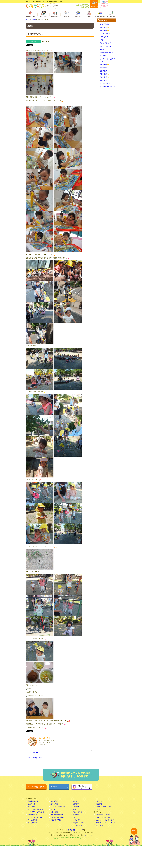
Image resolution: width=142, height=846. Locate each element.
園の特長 (76, 804)
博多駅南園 (31, 806)
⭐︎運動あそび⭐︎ (104, 37)
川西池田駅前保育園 (57, 817)
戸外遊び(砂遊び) (105, 43)
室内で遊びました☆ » (35, 758)
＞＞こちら (89, 835)
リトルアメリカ (105, 33)
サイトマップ (100, 809)
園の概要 (76, 806)
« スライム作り (33, 752)
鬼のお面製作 (104, 24)
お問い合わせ (100, 801)
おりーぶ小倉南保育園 (35, 809)
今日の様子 (103, 71)
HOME (28, 20)
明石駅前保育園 (56, 820)
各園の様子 (77, 820)
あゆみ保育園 (32, 814)
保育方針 (76, 809)
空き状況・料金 (78, 823)
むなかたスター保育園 (58, 806)
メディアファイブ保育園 (36, 812)
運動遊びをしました (106, 52)
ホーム (75, 801)
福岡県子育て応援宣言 (103, 814)
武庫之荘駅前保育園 (57, 814)
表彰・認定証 (77, 812)
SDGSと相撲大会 (105, 46)
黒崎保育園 (54, 804)
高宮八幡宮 (103, 68)
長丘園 (53, 809)
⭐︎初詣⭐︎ (102, 40)
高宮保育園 (54, 801)
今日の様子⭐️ (104, 27)
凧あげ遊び (103, 55)
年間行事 (76, 814)
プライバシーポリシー (103, 806)
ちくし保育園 (32, 823)
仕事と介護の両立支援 (103, 817)
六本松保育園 (32, 820)
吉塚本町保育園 (33, 801)
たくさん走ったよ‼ (106, 83)
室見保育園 (31, 804)
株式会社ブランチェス (75, 830)
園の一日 (76, 817)
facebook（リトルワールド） (105, 820)
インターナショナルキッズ (37, 817)
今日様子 (103, 49)
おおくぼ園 (54, 812)
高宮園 (33, 20)
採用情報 (99, 804)
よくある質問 (77, 825)
